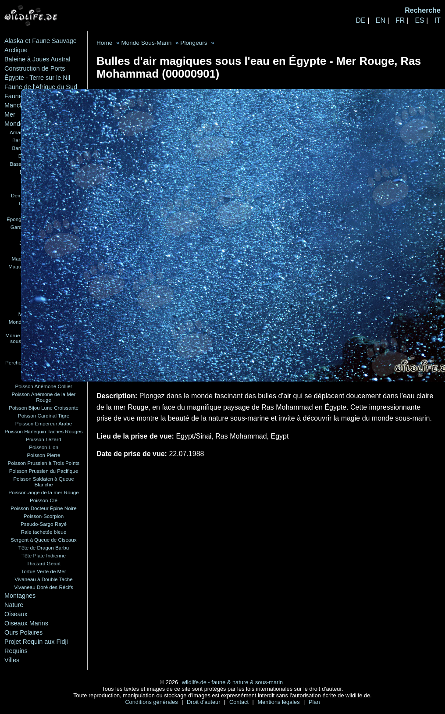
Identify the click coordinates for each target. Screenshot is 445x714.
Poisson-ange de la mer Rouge (43, 492)
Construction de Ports (34, 68)
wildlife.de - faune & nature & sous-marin (232, 682)
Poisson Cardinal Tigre (43, 415)
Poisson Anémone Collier (43, 386)
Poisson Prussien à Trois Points (44, 463)
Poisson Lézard (43, 439)
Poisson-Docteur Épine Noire (43, 508)
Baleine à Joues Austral (37, 59)
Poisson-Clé (43, 500)
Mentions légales (280, 702)
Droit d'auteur (204, 702)
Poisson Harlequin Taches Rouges (44, 431)
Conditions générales (152, 702)
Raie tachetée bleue (44, 532)
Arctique (16, 50)
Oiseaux (16, 614)
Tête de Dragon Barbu (43, 547)
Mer (9, 114)
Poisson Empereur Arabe (43, 423)
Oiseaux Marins (26, 623)
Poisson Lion (43, 447)
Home (104, 42)
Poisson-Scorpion (44, 516)
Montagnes (20, 595)
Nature (13, 604)
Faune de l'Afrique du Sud (40, 86)
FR (400, 20)
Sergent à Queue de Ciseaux (43, 540)
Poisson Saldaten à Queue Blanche (43, 481)
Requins (16, 650)
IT (437, 20)
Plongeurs (193, 42)
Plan (314, 702)
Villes (11, 660)
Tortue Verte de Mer (43, 571)
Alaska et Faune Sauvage (40, 40)
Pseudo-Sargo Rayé (44, 524)
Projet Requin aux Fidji (36, 641)
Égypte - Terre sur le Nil (37, 77)
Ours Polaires (23, 632)
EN (380, 20)
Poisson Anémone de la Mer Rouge (44, 397)
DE (360, 20)
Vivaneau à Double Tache (43, 579)
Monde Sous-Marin (146, 42)
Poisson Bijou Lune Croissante (43, 408)
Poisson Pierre (44, 455)
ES (419, 20)
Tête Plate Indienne (43, 555)
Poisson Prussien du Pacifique (43, 471)
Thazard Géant (44, 563)
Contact (239, 702)
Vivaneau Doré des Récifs (43, 587)
